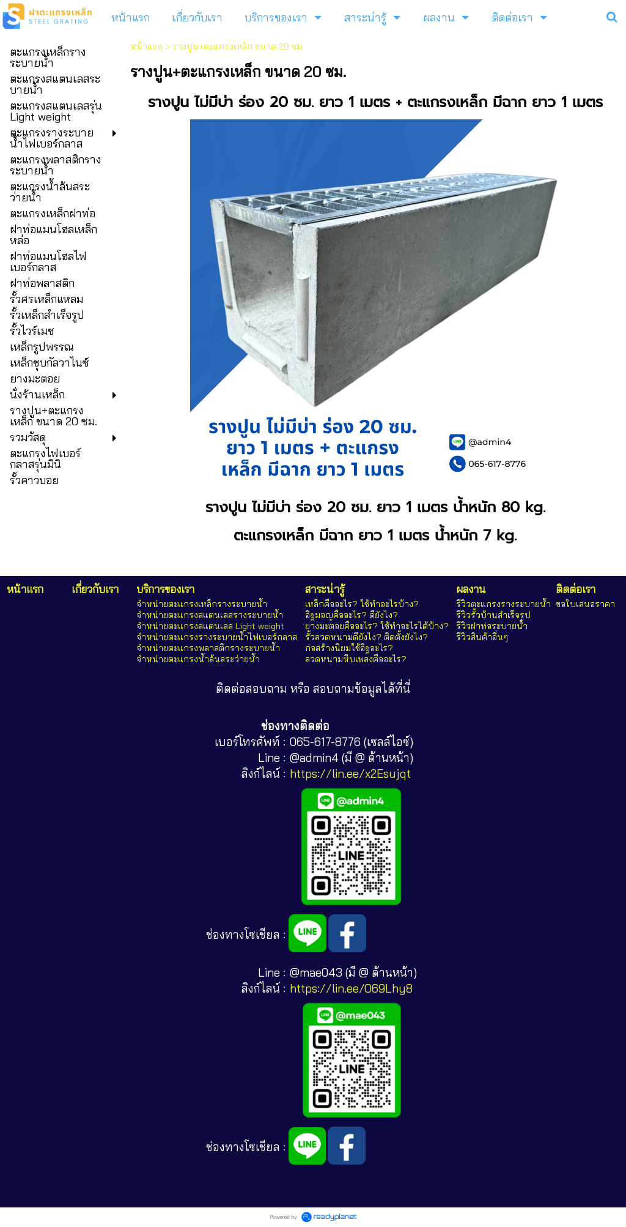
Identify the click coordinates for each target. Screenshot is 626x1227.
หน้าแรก (146, 46)
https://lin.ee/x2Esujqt (350, 773)
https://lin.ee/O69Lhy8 (351, 988)
